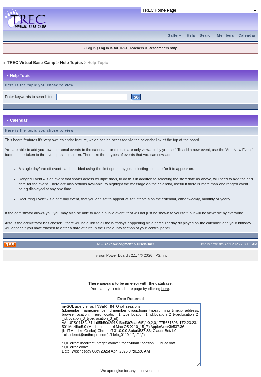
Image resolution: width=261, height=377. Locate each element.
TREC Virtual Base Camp (31, 62)
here (165, 288)
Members (225, 35)
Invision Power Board (110, 255)
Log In (91, 48)
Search (206, 35)
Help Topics (71, 62)
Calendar (247, 35)
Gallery (174, 35)
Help (191, 35)
